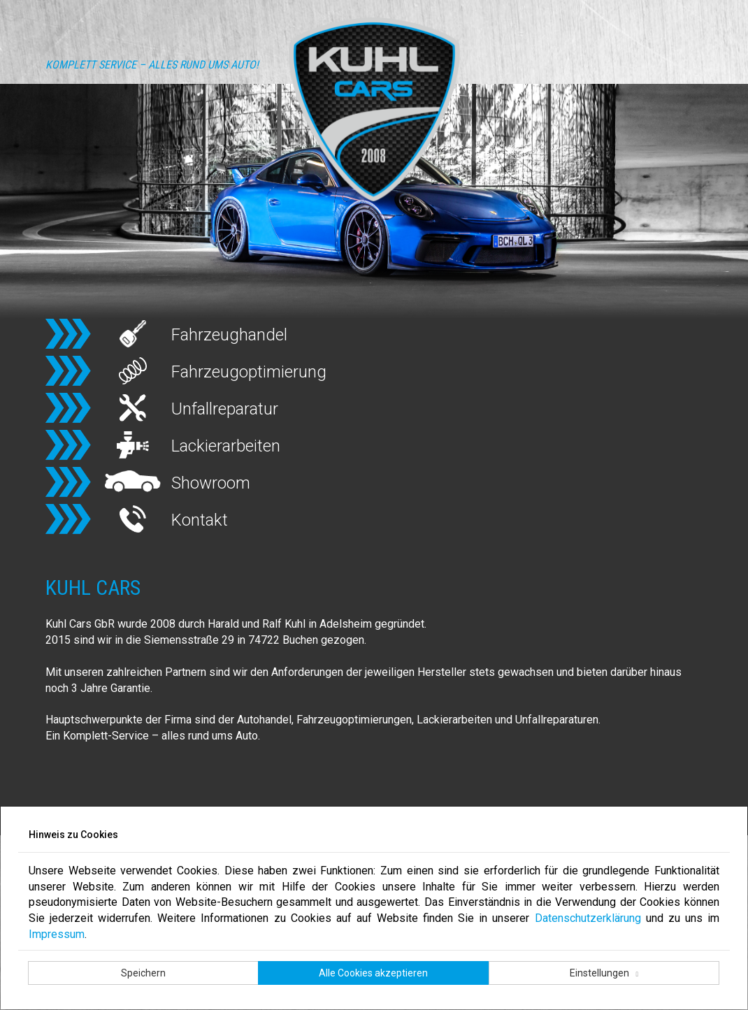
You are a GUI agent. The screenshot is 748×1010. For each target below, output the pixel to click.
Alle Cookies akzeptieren (373, 973)
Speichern (143, 973)
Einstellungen (600, 973)
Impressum (57, 934)
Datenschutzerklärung (588, 918)
